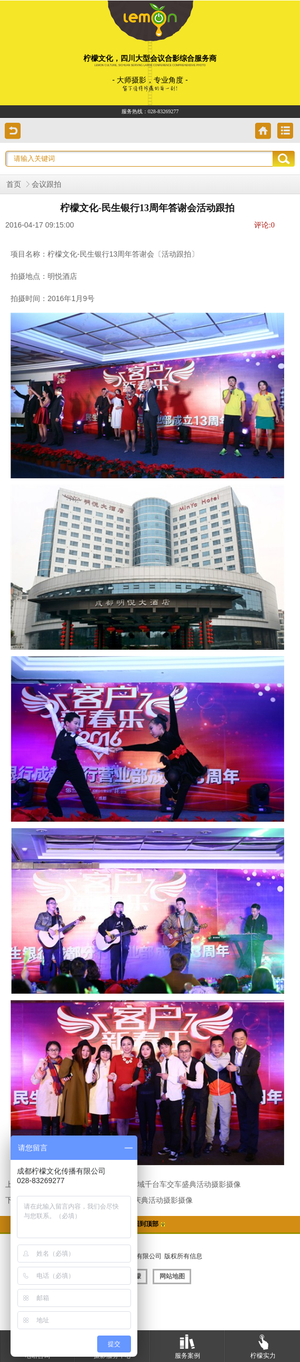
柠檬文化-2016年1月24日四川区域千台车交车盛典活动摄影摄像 (138, 1184)
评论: (264, 225)
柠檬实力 (263, 1344)
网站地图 (172, 1276)
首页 (13, 184)
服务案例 (187, 1344)
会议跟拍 (46, 184)
